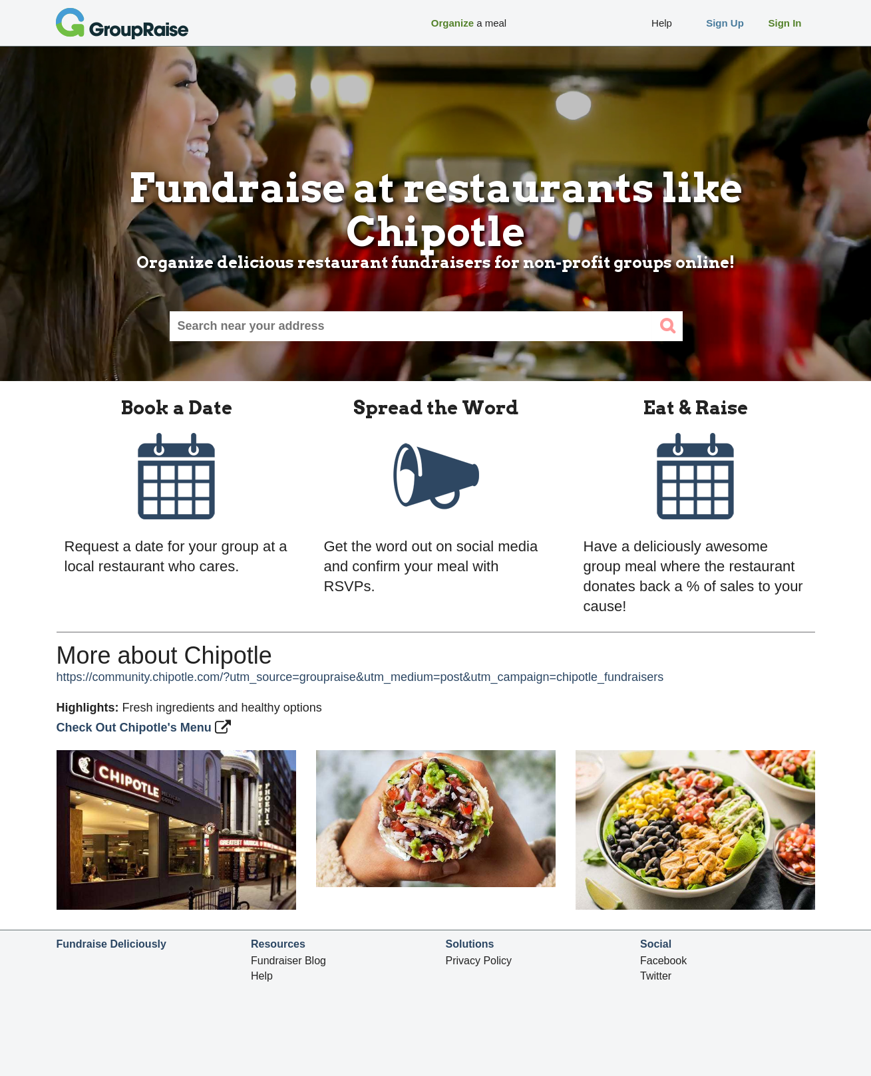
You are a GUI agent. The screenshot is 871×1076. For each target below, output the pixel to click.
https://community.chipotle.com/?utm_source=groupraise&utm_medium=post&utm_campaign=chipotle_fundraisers (360, 677)
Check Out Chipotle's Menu (136, 727)
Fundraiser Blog (288, 960)
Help (262, 976)
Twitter (655, 976)
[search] (667, 326)
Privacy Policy (479, 960)
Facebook (663, 960)
